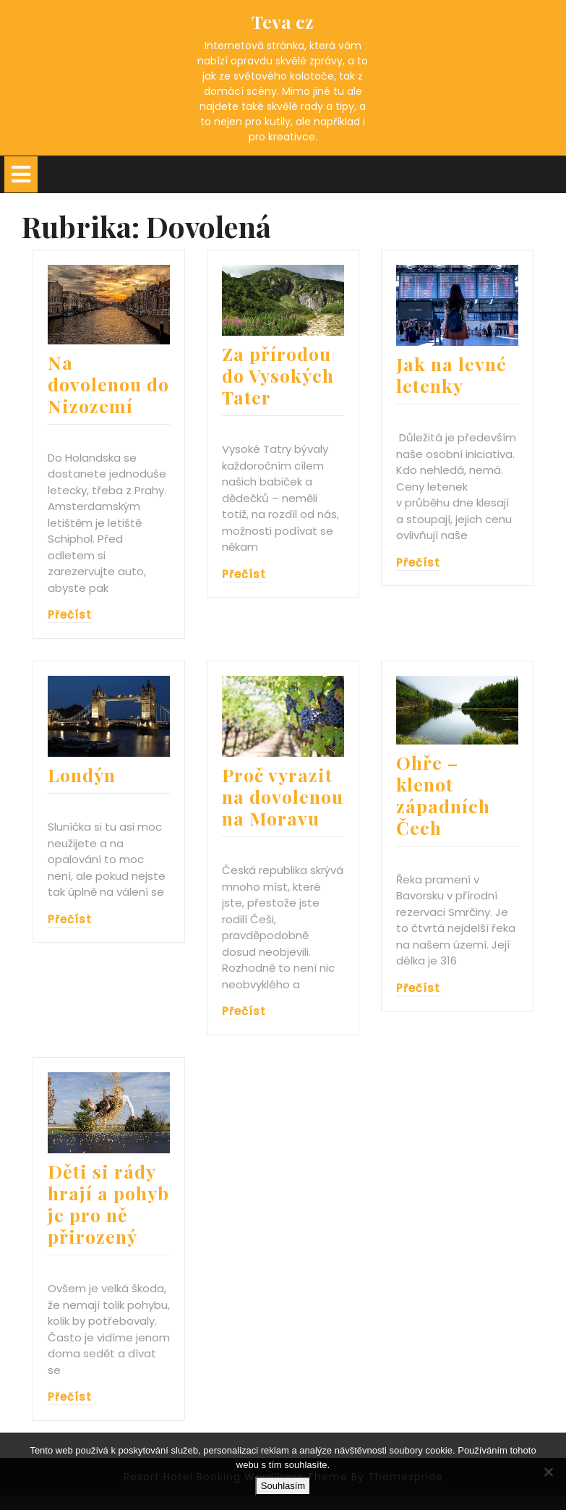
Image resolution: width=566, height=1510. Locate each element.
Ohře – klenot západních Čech (443, 794)
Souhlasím (283, 1485)
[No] (548, 1471)
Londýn (82, 774)
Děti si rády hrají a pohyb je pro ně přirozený (108, 1203)
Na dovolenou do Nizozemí (108, 383)
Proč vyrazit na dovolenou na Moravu (282, 796)
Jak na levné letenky (451, 374)
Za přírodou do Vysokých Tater (278, 375)
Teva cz (283, 21)
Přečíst (70, 614)
